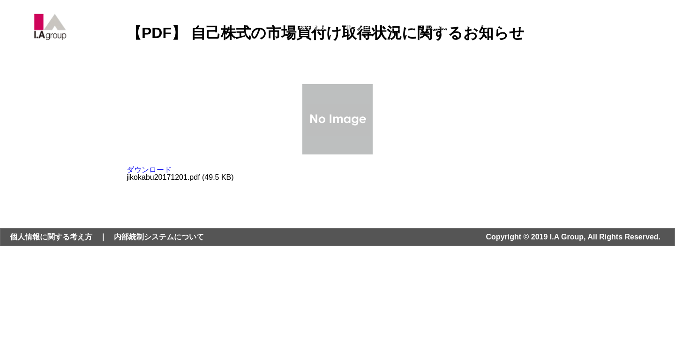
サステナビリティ (491, 27)
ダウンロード (149, 170)
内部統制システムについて (159, 237)
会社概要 (314, 27)
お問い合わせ (602, 27)
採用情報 (550, 27)
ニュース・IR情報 (418, 27)
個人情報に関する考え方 (51, 237)
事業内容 (359, 27)
